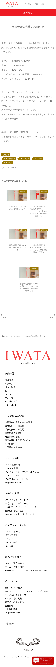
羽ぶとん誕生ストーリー (16, 595)
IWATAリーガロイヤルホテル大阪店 (22, 472)
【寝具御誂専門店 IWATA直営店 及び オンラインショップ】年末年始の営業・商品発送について (38, 211)
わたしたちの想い (13, 588)
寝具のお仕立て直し (14, 510)
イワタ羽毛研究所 (13, 598)
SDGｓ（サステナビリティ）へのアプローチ (26, 591)
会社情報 (9, 605)
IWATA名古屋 (24, 159)
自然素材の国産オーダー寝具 (18, 422)
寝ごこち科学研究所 (14, 602)
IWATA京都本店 (9, 159)
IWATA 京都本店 (12, 465)
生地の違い (10, 444)
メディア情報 (11, 535)
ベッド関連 (10, 387)
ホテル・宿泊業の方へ (15, 567)
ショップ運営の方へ (14, 563)
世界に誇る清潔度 (13, 433)
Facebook (9, 546)
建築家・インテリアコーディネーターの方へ (26, 570)
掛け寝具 (9, 380)
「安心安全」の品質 (14, 429)
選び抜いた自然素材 (14, 426)
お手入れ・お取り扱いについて (20, 514)
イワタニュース (12, 531)
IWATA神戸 (8, 163)
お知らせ (5, 155)
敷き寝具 (9, 383)
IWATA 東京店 (11, 468)
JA (42, 4)
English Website (12, 613)
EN (36, 4)
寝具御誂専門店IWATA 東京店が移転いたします (17, 247)
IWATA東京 (38, 159)
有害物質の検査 (12, 436)
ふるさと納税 (11, 542)
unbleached (10, 405)
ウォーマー (10, 398)
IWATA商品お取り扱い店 (16, 479)
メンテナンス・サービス (16, 500)
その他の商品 (11, 401)
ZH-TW (27, 4)
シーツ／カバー (12, 394)
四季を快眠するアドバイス (17, 440)
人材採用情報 (11, 609)
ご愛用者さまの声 (13, 447)
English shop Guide (14, 482)
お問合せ (9, 623)
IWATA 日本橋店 (12, 475)
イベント (9, 539)
